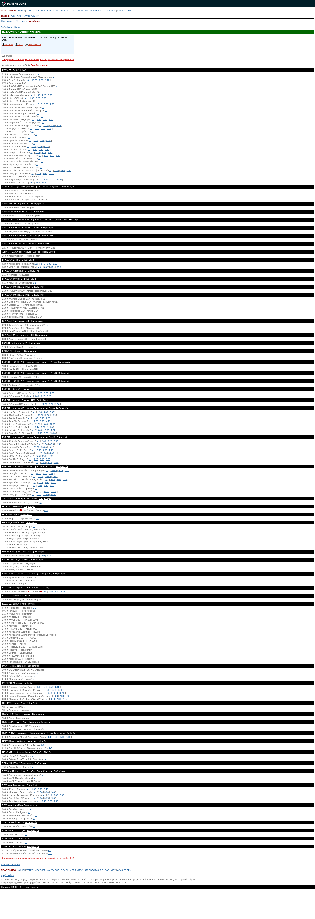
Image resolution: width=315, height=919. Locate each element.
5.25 (48, 140)
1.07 (53, 430)
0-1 (38, 687)
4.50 (57, 591)
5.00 (45, 173)
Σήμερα (5, 16)
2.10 (57, 687)
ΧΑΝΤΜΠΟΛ (53, 10)
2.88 (56, 693)
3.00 (37, 128)
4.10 (48, 421)
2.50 (49, 128)
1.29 (65, 479)
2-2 (50, 853)
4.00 (62, 170)
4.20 (44, 95)
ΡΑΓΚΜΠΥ (110, 10)
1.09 (53, 415)
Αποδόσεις (35, 21)
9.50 (45, 444)
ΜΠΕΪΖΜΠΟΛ (76, 10)
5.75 (61, 470)
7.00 (41, 80)
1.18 (47, 80)
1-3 (27, 80)
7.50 (51, 119)
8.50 (47, 415)
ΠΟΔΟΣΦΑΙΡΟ (8, 10)
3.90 (44, 98)
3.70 (42, 140)
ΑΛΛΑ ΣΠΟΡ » (124, 10)
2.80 (54, 690)
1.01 (50, 447)
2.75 (48, 555)
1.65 (36, 140)
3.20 (58, 125)
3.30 (46, 104)
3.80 (45, 687)
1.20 (48, 418)
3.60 (58, 267)
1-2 (36, 264)
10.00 (51, 173)
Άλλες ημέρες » (31, 16)
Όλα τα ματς (7, 21)
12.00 (50, 427)
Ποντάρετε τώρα (39, 65)
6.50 (39, 450)
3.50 (40, 146)
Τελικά (24, 21)
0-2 (34, 283)
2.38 (52, 798)
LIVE (17, 21)
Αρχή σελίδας (7, 875)
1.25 (39, 173)
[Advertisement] (157, 905)
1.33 (39, 119)
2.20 (52, 104)
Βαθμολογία (68, 186)
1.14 (46, 179)
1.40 (51, 450)
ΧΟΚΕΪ (21, 10)
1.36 (56, 170)
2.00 (44, 441)
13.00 (34, 80)
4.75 (45, 119)
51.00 (52, 424)
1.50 (38, 95)
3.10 (40, 104)
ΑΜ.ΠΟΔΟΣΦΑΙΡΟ (94, 10)
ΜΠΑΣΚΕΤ (40, 10)
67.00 (41, 476)
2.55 (31, 182)
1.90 (32, 98)
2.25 (40, 393)
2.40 (52, 792)
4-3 (46, 510)
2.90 (47, 149)
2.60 (45, 404)
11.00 (35, 418)
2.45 (43, 264)
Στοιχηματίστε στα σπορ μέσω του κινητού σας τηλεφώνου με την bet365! (38, 59)
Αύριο (20, 16)
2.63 (44, 182)
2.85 (49, 264)
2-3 (42, 745)
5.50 (50, 95)
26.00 (39, 430)
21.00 (46, 494)
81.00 (44, 453)
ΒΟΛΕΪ (64, 10)
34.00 (51, 453)
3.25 (38, 98)
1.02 (38, 424)
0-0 (37, 518)
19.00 (59, 179)
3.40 (52, 699)
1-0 (39, 267)
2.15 (46, 125)
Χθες (13, 16)
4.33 (46, 146)
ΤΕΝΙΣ (29, 10)
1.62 (40, 485)
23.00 (41, 415)
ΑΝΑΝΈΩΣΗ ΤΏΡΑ (10, 27)
